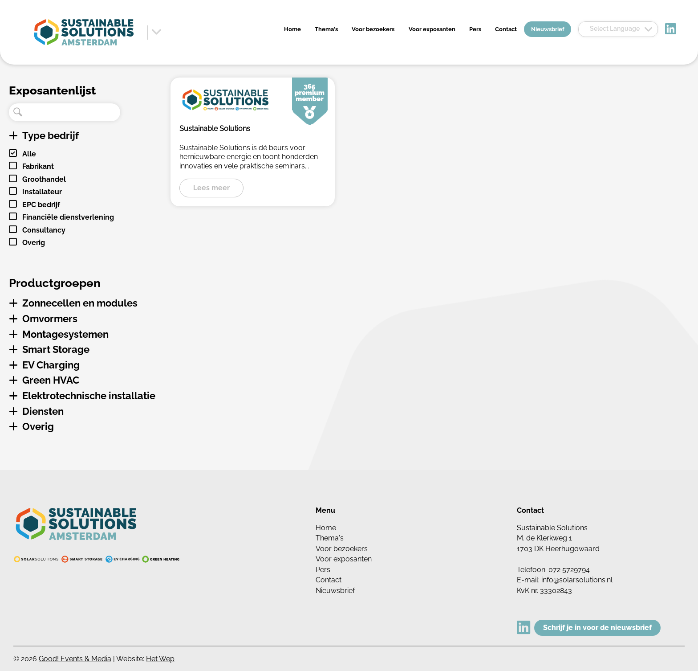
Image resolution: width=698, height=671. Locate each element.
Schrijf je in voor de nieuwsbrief (597, 627)
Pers (475, 29)
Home (292, 29)
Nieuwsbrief (547, 29)
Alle (29, 154)
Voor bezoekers (373, 29)
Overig (33, 242)
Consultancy (43, 230)
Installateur (42, 192)
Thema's (326, 29)
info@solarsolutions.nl (577, 580)
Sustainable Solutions (214, 128)
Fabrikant (38, 166)
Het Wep (160, 659)
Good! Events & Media (75, 659)
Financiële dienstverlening (68, 217)
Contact (506, 29)
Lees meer (211, 188)
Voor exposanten (432, 29)
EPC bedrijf (41, 204)
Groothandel (44, 179)
